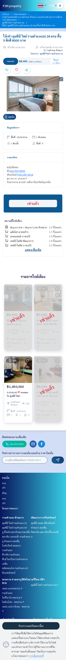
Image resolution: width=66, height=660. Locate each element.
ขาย (4, 483)
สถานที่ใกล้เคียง (13, 220)
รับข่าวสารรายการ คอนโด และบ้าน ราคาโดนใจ (27, 453)
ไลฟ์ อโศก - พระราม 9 (13, 601)
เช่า (3, 487)
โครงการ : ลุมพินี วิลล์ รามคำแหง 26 (47, 53)
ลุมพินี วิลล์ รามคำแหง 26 (13, 22)
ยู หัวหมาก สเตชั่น (11, 541)
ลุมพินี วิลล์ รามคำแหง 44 (14, 527)
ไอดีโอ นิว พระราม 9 (12, 597)
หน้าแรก (6, 14)
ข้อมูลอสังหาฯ (13, 127)
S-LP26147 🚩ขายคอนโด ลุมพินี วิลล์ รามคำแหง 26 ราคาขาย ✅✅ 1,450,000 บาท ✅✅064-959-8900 (17, 394)
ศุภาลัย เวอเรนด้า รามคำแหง (16, 536)
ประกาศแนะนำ (20, 14)
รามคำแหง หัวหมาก (13, 517)
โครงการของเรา (10, 508)
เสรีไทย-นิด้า (38, 579)
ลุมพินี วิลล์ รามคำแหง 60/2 (44, 584)
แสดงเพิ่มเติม (33, 250)
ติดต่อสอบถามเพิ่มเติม (14, 437)
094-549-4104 (25, 174)
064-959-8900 (17, 170)
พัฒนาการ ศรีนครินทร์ (43, 517)
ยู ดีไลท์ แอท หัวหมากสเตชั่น (16, 531)
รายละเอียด (12, 157)
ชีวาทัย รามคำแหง (11, 554)
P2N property (12, 6)
